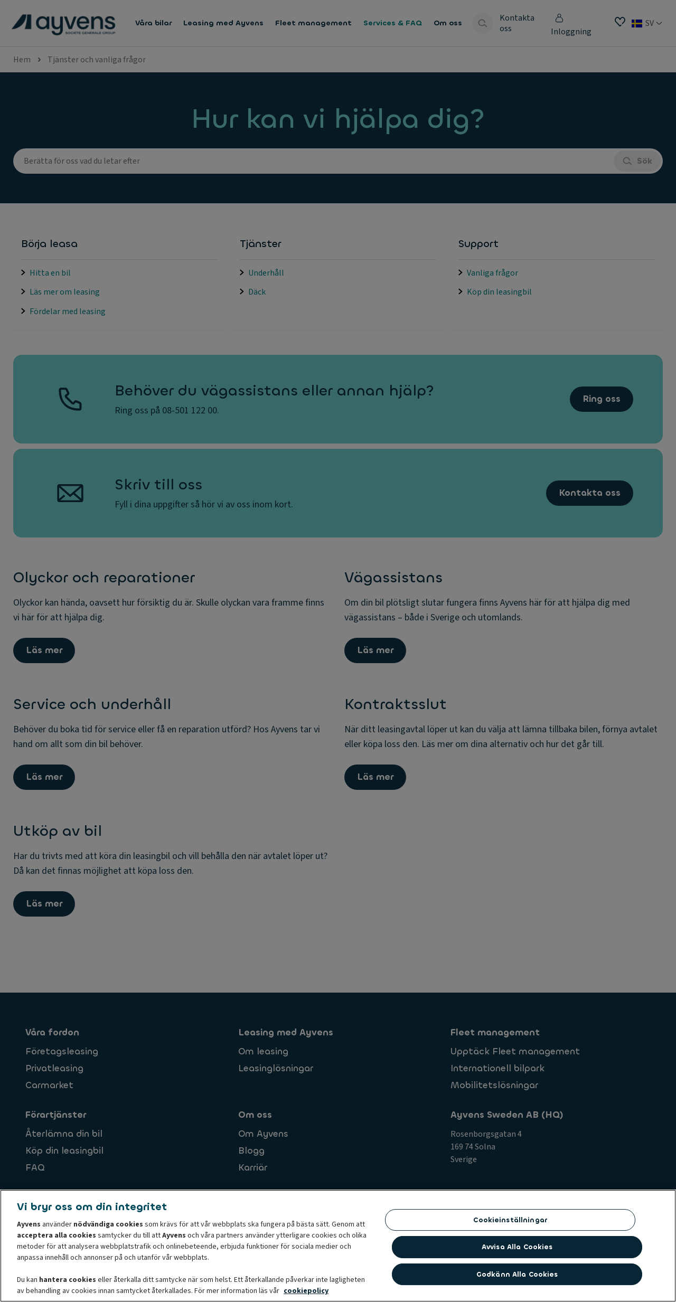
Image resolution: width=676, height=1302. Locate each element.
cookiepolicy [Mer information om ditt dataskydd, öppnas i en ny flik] (306, 1294)
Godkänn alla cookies (517, 1277)
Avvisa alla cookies (517, 1250)
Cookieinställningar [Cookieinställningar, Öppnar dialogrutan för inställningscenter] (510, 1223)
